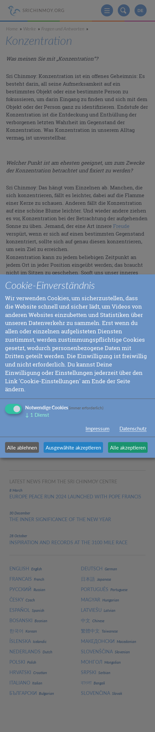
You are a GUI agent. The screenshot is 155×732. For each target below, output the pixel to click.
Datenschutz (133, 428)
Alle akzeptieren (128, 447)
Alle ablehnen (22, 447)
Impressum (97, 428)
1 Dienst (37, 415)
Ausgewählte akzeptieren (73, 447)
